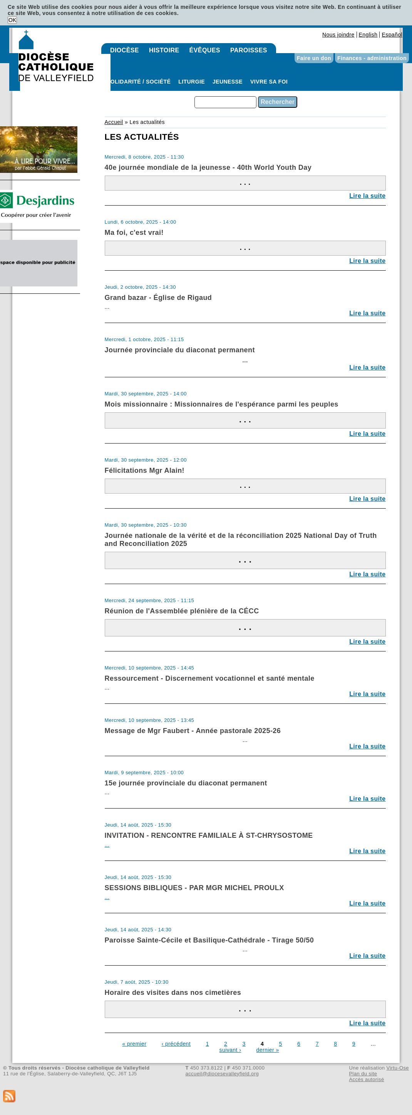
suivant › (230, 1050)
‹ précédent (176, 1044)
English (368, 35)
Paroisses (248, 50)
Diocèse (124, 50)
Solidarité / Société (139, 82)
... (107, 845)
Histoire (164, 50)
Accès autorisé (366, 1079)
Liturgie (191, 82)
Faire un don (314, 58)
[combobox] (225, 102)
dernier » (267, 1050)
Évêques (204, 50)
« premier (134, 1044)
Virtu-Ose (398, 1068)
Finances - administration (372, 58)
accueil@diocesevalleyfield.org (222, 1073)
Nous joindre (338, 35)
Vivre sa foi (269, 82)
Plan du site (363, 1073)
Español (392, 35)
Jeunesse (228, 82)
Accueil (114, 122)
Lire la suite (367, 196)
